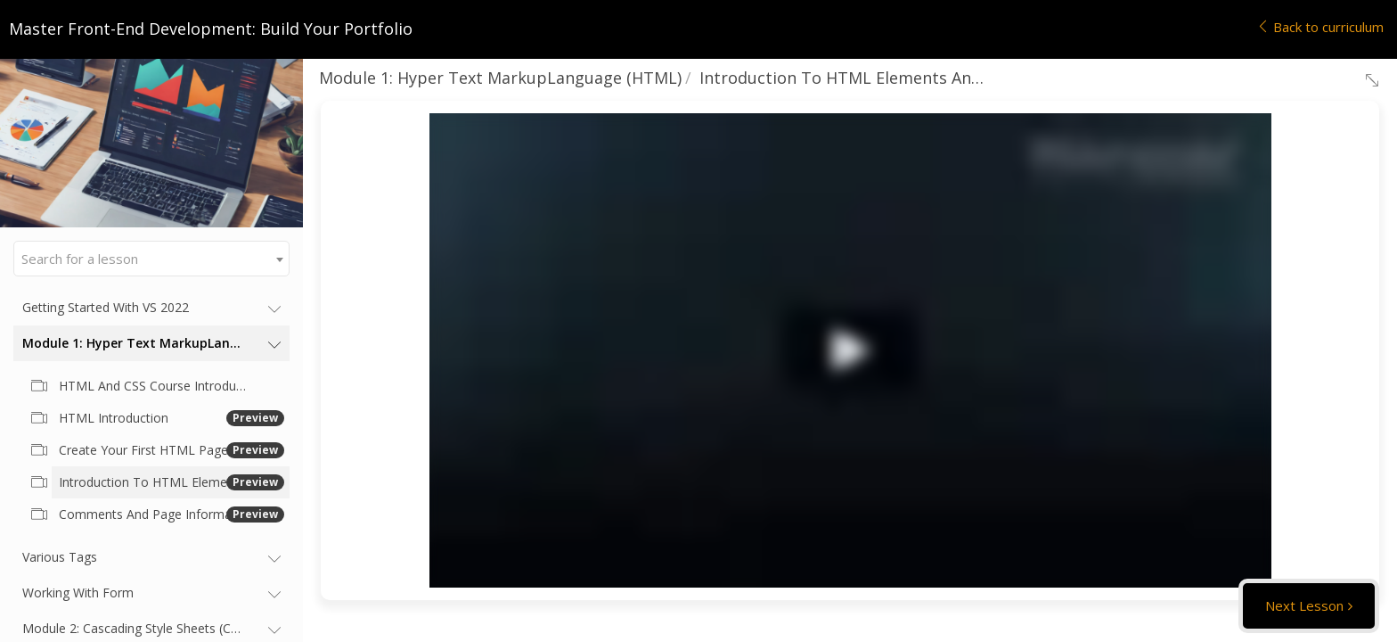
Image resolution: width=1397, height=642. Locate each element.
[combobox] (151, 258)
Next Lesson (1304, 605)
